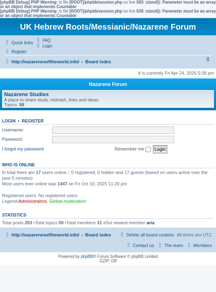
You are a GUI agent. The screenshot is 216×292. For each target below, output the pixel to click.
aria (150, 222)
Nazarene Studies (26, 94)
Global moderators (67, 201)
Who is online (18, 164)
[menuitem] (42, 40)
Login (8, 120)
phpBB (87, 256)
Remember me (133, 149)
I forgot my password (23, 148)
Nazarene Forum (108, 84)
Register (33, 120)
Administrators (32, 201)
